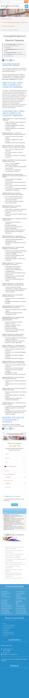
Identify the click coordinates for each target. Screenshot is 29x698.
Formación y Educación (9, 26)
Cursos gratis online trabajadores (11, 22)
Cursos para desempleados (4, 602)
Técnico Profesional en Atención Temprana (14, 554)
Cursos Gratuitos (5, 610)
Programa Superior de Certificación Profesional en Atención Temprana (13, 556)
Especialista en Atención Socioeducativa (14, 578)
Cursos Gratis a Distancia (6, 613)
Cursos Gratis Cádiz (5, 596)
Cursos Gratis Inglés (20, 606)
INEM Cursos (4, 595)
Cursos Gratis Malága (20, 598)
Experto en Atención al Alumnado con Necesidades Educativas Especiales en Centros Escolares (13, 574)
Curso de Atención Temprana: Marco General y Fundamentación (15, 560)
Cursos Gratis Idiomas (6, 605)
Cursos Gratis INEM (20, 593)
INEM (17, 603)
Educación (24, 22)
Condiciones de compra (8, 634)
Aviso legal (5, 630)
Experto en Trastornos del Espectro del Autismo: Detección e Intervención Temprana (15, 563)
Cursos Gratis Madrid (6, 593)
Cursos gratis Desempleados (19, 600)
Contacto (5, 635)
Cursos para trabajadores (9, 625)
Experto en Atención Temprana (11, 30)
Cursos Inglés (4, 600)
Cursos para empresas (6, 608)
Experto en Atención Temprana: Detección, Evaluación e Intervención (14, 547)
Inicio (4, 623)
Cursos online (4, 591)
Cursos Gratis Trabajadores (19, 595)
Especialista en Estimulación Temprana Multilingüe (13, 570)
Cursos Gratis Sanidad (21, 611)
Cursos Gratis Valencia (21, 608)
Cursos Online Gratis (20, 591)
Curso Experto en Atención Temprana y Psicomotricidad (13, 551)
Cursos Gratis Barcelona (6, 606)
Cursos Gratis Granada (21, 610)
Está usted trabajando (9, 474)
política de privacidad (15, 496)
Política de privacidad (8, 632)
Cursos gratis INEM (5, 611)
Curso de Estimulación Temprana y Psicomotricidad (12, 567)
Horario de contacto (8, 480)
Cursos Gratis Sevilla (20, 605)
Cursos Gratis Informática (21, 613)
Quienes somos (7, 628)
